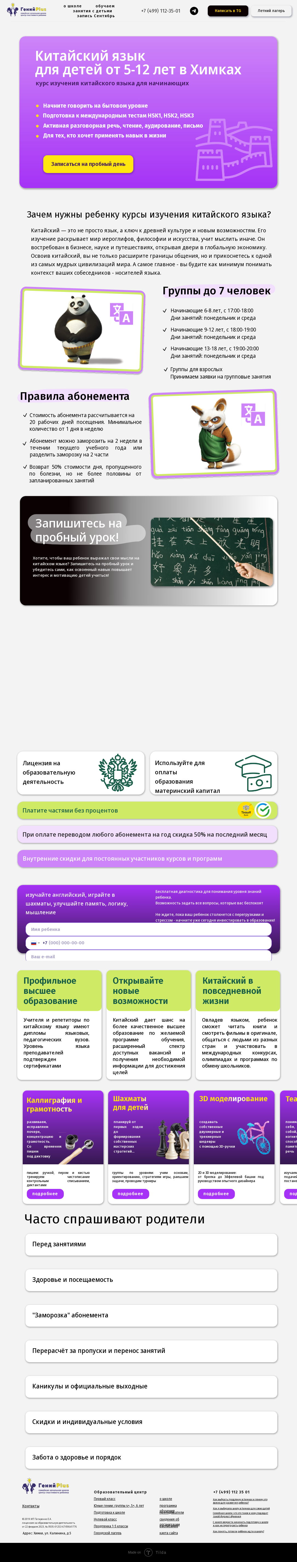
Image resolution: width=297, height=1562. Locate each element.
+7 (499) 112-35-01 (160, 11)
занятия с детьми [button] (92, 10)
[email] (148, 956)
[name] (148, 929)
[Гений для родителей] (194, 11)
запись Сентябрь (96, 15)
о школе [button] (73, 6)
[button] (88, 164)
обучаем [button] (105, 6)
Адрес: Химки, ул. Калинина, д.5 (47, 1533)
